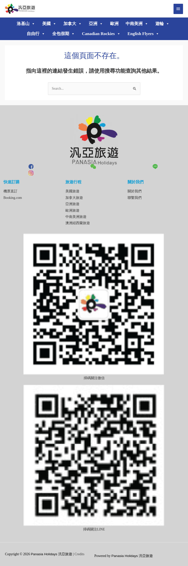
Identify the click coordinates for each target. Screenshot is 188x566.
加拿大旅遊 (74, 198)
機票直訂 (10, 191)
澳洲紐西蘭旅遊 (77, 223)
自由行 (36, 34)
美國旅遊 (72, 191)
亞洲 (96, 24)
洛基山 (26, 24)
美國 (49, 24)
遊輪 (162, 24)
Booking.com (12, 198)
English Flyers (143, 34)
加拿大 (72, 24)
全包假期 (63, 34)
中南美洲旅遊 (75, 217)
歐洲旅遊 (72, 210)
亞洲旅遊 (72, 204)
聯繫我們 (135, 198)
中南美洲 (137, 24)
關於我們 (135, 191)
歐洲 (114, 23)
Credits (79, 554)
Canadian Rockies (101, 34)
